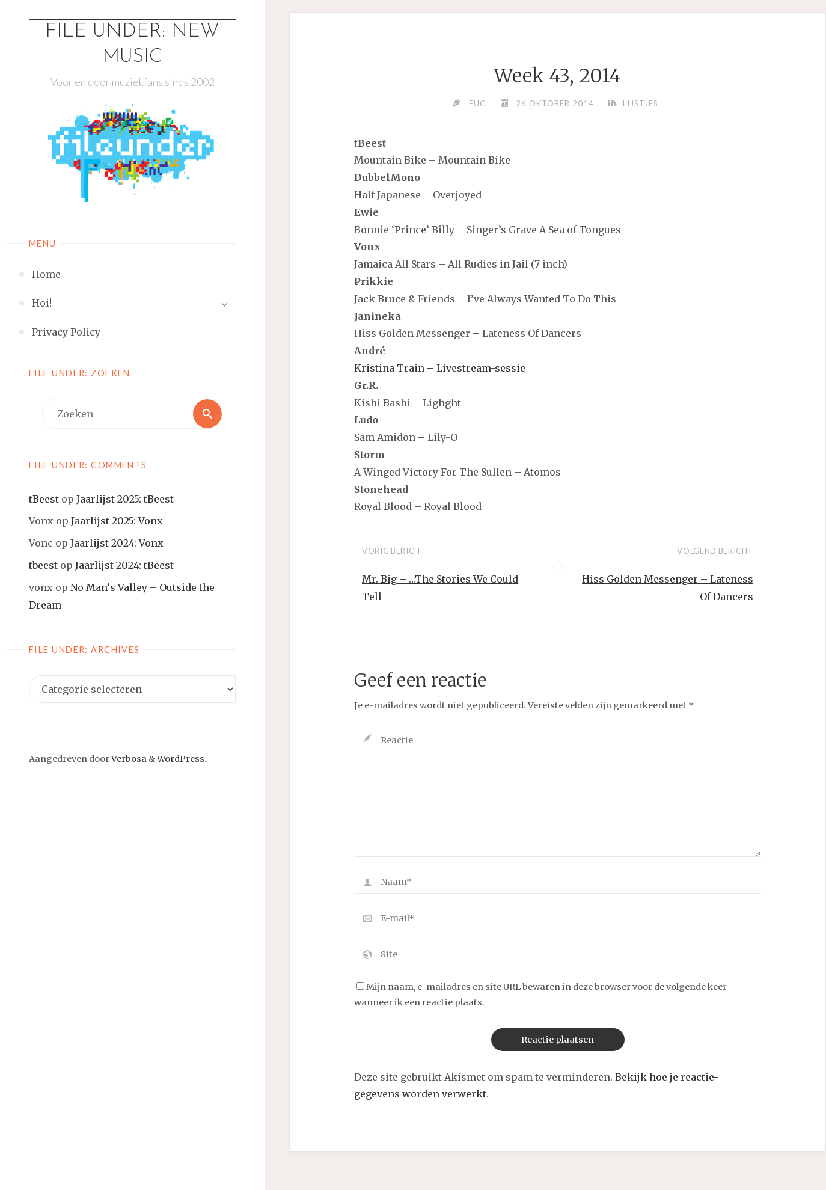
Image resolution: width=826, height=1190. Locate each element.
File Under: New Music (132, 44)
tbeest (43, 565)
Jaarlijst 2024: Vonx (117, 543)
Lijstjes (640, 103)
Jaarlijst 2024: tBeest (124, 565)
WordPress (180, 758)
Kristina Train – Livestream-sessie (439, 368)
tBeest (44, 499)
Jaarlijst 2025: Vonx (117, 521)
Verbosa (128, 758)
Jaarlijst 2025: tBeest (125, 499)
